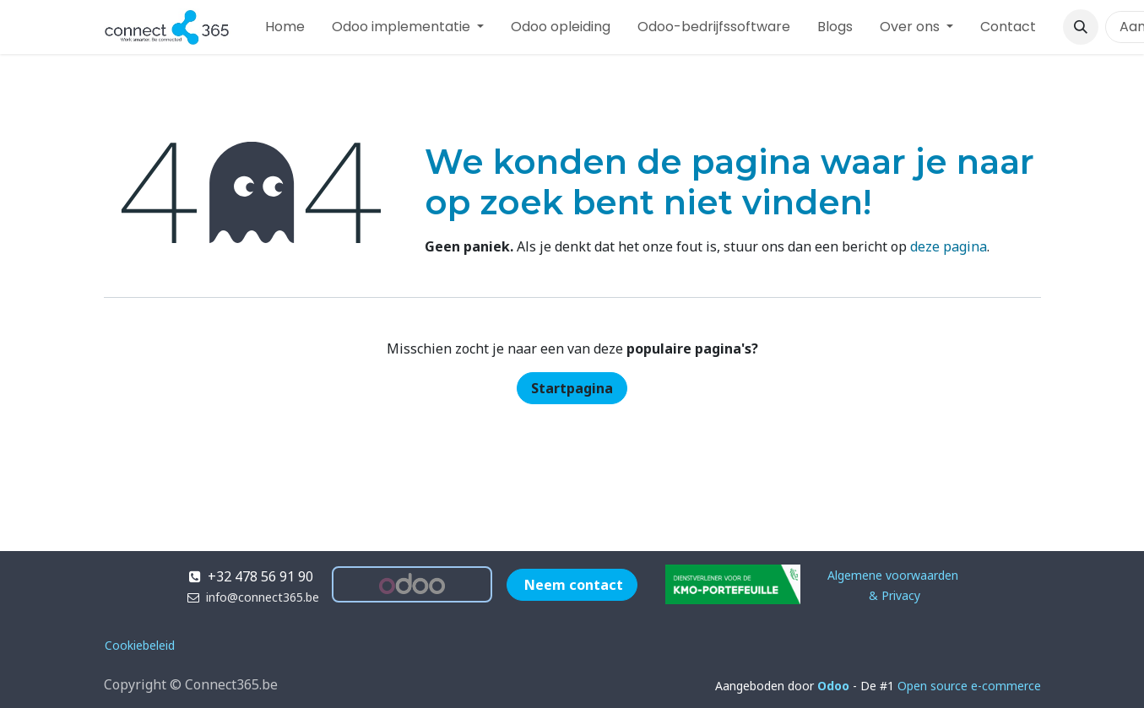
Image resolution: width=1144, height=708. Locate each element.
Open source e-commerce (969, 686)
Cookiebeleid (140, 645)
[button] (1080, 27)
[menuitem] (285, 27)
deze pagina (948, 246)
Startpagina (572, 388)
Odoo (835, 686)
